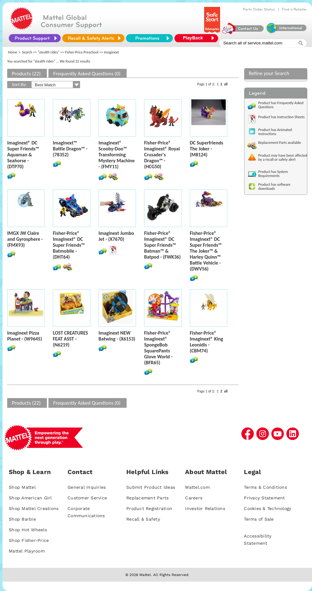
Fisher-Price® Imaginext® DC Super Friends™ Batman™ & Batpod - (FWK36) (162, 245)
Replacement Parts (147, 497)
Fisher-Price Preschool (81, 52)
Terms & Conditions (265, 487)
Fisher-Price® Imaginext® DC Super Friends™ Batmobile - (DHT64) (69, 245)
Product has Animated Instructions (275, 132)
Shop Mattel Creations (33, 508)
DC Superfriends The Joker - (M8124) (206, 149)
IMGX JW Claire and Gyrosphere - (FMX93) (25, 239)
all (226, 84)
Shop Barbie (22, 519)
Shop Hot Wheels (28, 529)
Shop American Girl (30, 497)
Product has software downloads (274, 186)
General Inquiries (87, 487)
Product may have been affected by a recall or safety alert (282, 157)
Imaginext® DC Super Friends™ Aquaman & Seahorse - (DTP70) (23, 154)
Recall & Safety (143, 519)
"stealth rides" (49, 52)
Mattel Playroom (27, 550)
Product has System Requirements (273, 173)
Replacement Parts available (279, 142)
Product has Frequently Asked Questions (281, 105)
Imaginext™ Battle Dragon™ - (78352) (70, 149)
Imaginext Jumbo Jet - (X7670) (116, 236)
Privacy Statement (264, 497)
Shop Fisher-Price (29, 540)
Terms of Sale (259, 519)
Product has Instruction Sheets (281, 117)
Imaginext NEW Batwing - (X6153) (116, 336)
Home (12, 52)
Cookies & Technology (267, 508)
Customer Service (87, 497)
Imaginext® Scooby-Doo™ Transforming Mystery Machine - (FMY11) (116, 154)
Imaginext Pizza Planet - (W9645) (24, 336)
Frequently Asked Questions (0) (86, 73)
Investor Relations (205, 508)
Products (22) (26, 73)
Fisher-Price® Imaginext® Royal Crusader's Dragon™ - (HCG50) (162, 154)
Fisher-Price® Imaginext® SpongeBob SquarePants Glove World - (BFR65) (158, 348)
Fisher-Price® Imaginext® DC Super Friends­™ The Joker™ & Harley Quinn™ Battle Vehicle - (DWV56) (206, 251)
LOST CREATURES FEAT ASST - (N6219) (70, 339)
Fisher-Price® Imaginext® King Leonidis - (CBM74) (206, 342)
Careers (193, 497)
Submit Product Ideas (150, 487)
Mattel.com (197, 487)
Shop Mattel (22, 487)
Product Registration (149, 508)
